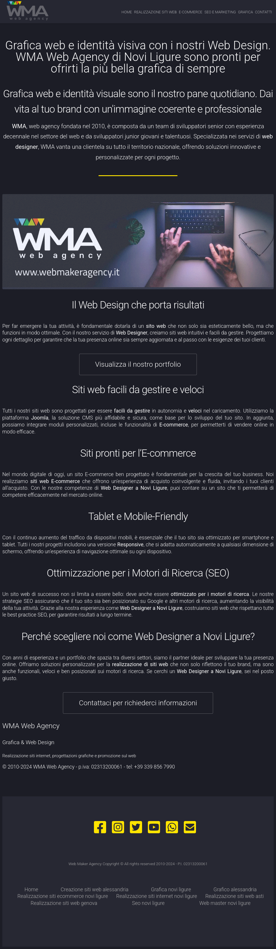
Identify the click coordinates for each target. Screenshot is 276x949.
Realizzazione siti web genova (64, 903)
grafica (245, 12)
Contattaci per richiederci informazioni (138, 703)
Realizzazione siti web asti (234, 896)
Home (126, 12)
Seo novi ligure (148, 903)
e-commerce (190, 12)
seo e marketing (220, 12)
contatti (263, 12)
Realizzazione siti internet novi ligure (156, 896)
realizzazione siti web (155, 12)
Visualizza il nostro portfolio (138, 364)
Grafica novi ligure (171, 889)
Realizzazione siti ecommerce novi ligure (62, 896)
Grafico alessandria (235, 889)
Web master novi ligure (224, 903)
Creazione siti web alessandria (94, 889)
